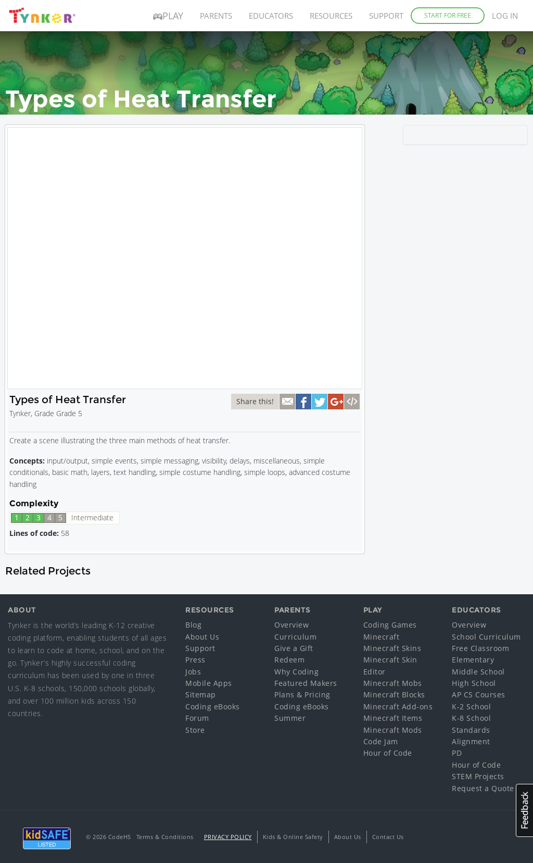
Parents (216, 15)
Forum (197, 718)
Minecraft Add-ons (398, 706)
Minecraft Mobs (392, 683)
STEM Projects (478, 776)
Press (195, 660)
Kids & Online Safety (293, 837)
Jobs (193, 672)
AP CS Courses (478, 694)
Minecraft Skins (392, 648)
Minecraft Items (393, 718)
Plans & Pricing (302, 694)
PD (457, 753)
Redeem (289, 660)
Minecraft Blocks (394, 694)
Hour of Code (387, 753)
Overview (291, 625)
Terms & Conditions (165, 837)
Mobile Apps (208, 683)
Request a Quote (483, 788)
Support (386, 15)
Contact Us (388, 837)
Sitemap (200, 694)
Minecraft (381, 637)
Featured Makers (305, 683)
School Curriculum (486, 637)
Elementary (473, 660)
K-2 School (471, 706)
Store (195, 730)
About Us (202, 637)
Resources (331, 15)
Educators (271, 15)
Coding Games (390, 625)
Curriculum (295, 637)
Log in (505, 15)
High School (474, 683)
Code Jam (380, 741)
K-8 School (471, 718)
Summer (290, 718)
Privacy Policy (228, 837)
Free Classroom (480, 648)
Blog (193, 625)
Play (168, 15)
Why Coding (296, 672)
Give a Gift (293, 648)
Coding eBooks (212, 706)
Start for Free (447, 15)
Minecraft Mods (392, 730)
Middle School (478, 672)
